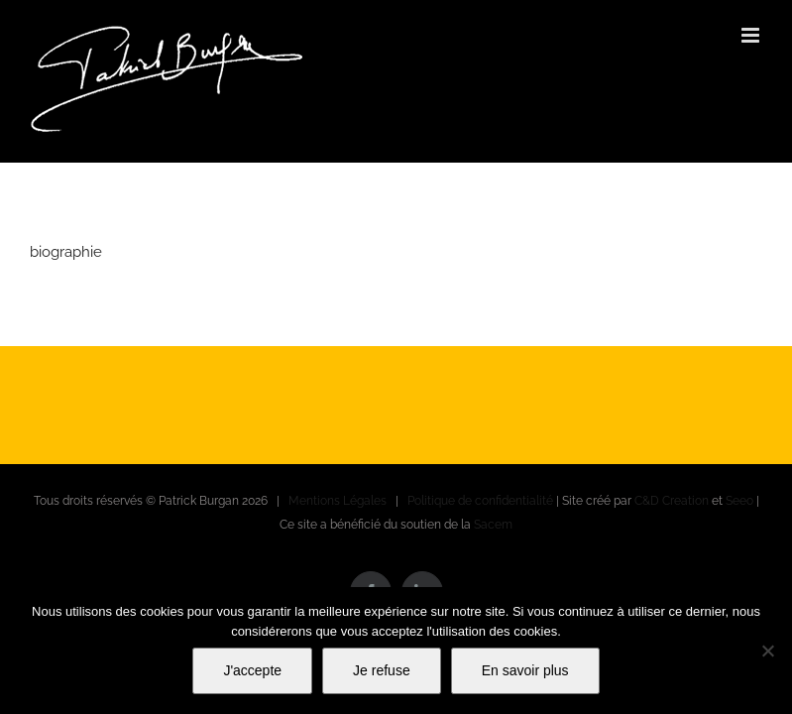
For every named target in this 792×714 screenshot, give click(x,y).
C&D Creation (671, 501)
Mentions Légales (337, 501)
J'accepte (252, 670)
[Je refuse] (767, 650)
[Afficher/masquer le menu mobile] (751, 35)
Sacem (493, 525)
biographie (66, 252)
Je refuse (381, 670)
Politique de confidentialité (480, 501)
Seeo (739, 501)
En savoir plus (525, 670)
